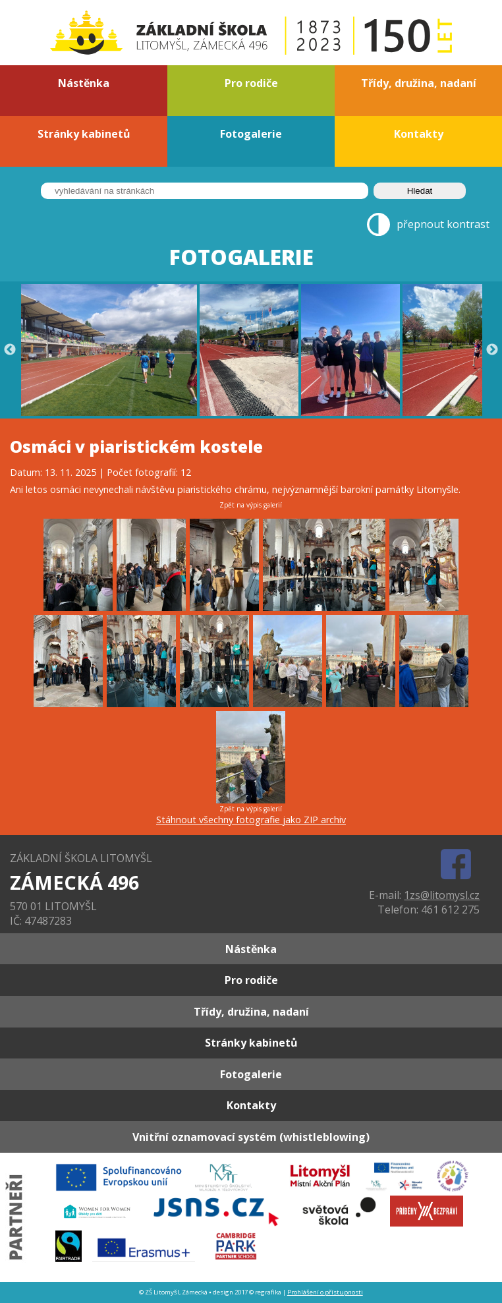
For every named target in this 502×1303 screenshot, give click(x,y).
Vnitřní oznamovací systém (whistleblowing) (251, 1137)
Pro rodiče (251, 83)
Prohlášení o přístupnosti (325, 1292)
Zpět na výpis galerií (250, 504)
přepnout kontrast (443, 224)
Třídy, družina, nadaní (418, 83)
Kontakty (418, 134)
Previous (9, 350)
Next (492, 350)
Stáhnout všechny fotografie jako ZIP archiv (251, 819)
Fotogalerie (251, 134)
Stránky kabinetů (84, 134)
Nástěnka (83, 83)
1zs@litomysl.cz (442, 895)
